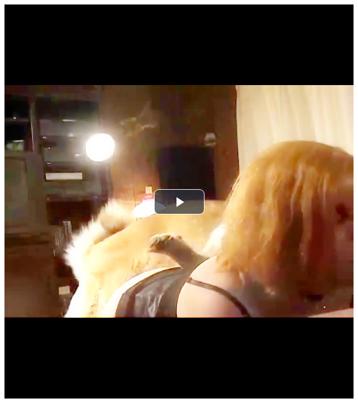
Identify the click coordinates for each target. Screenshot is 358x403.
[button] (179, 201)
